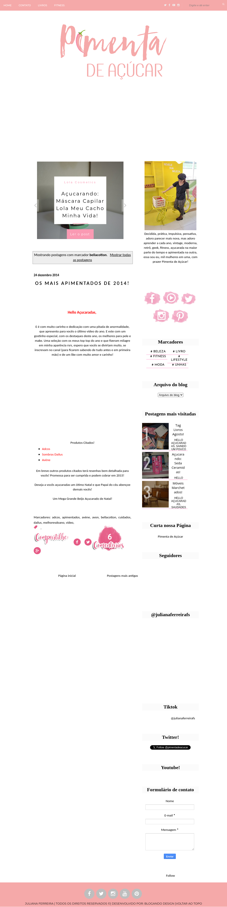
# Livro (179, 351)
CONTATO (25, 5)
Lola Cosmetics (80, 182)
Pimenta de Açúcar (170, 536)
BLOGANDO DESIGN (159, 903)
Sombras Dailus (52, 454)
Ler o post (80, 234)
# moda (158, 365)
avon (95, 517)
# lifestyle (179, 358)
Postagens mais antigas (122, 576)
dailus (38, 523)
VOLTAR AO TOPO (189, 903)
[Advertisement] (113, 118)
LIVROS (42, 5)
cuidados (124, 517)
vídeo (69, 523)
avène (86, 517)
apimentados (71, 517)
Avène (46, 460)
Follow (170, 876)
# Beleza (158, 351)
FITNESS (59, 5)
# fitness (158, 356)
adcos (56, 517)
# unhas (179, 365)
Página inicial (67, 576)
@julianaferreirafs (183, 718)
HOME (8, 5)
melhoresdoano (54, 523)
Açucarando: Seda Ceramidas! (178, 463)
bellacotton (108, 517)
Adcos (46, 449)
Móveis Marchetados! (178, 487)
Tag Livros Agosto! (178, 429)
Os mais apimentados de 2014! (82, 283)
